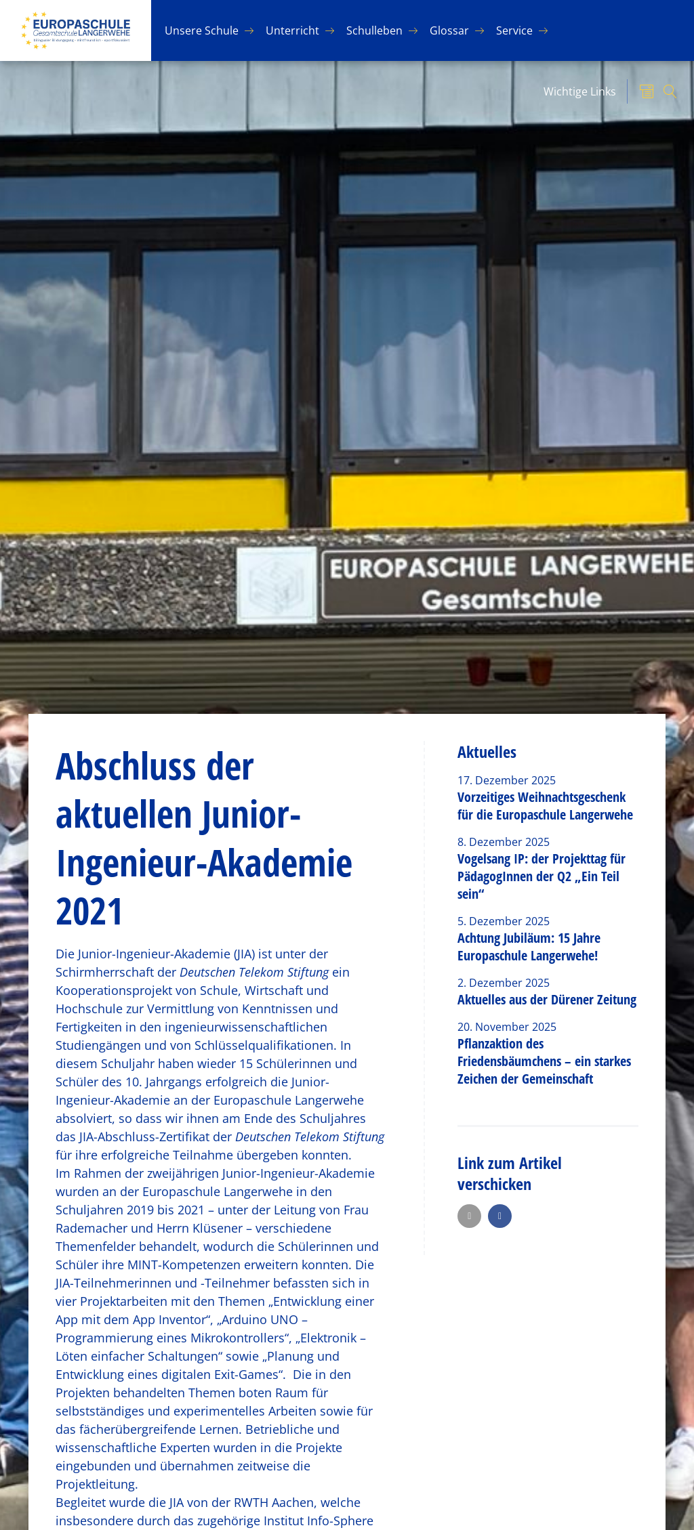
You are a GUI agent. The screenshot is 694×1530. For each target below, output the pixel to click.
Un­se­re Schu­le (202, 30)
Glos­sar (449, 30)
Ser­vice (514, 30)
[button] (469, 1216)
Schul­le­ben (374, 30)
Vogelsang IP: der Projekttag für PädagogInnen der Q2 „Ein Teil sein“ (541, 876)
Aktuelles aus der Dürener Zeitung (546, 999)
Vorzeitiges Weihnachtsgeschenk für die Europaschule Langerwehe (545, 806)
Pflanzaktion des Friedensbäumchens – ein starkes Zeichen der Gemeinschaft (544, 1061)
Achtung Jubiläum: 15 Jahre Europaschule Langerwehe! (528, 946)
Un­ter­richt (292, 30)
